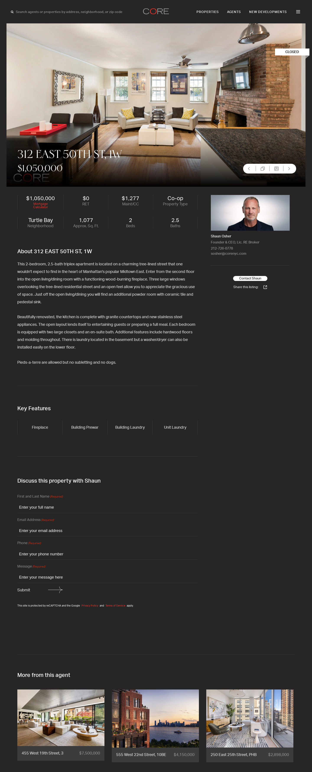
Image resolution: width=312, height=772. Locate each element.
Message (31, 566)
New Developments (268, 12)
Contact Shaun (250, 278)
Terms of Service (115, 605)
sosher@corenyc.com (228, 253)
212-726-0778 (222, 248)
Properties (208, 12)
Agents (234, 12)
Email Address (35, 520)
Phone (29, 543)
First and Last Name (40, 496)
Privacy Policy (89, 605)
